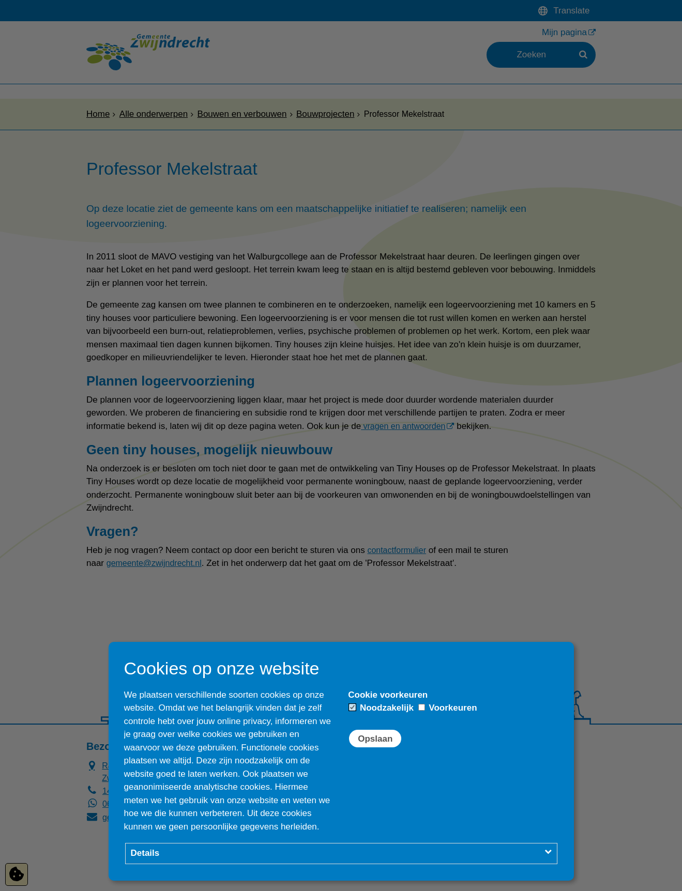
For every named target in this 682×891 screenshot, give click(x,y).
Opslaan (375, 739)
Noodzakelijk (381, 708)
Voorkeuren (447, 708)
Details (145, 853)
